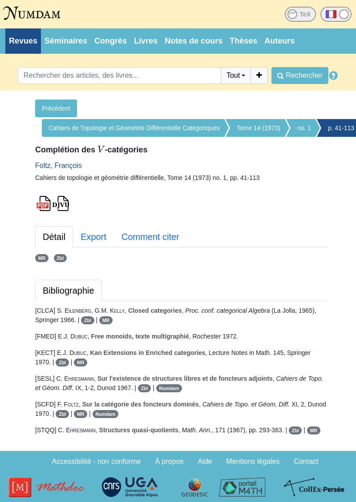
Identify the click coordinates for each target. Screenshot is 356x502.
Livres (146, 40)
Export (93, 237)
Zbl (60, 258)
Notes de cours (193, 40)
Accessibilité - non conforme (96, 461)
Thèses (243, 40)
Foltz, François (58, 165)
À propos (169, 461)
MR (41, 258)
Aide (205, 461)
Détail (54, 237)
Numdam (169, 388)
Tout (233, 75)
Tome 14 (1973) (258, 127)
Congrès (110, 40)
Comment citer (150, 237)
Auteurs (279, 40)
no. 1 (304, 127)
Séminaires (65, 40)
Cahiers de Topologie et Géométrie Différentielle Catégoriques (134, 127)
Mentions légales (252, 461)
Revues (23, 40)
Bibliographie (68, 290)
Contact (306, 461)
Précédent (56, 108)
